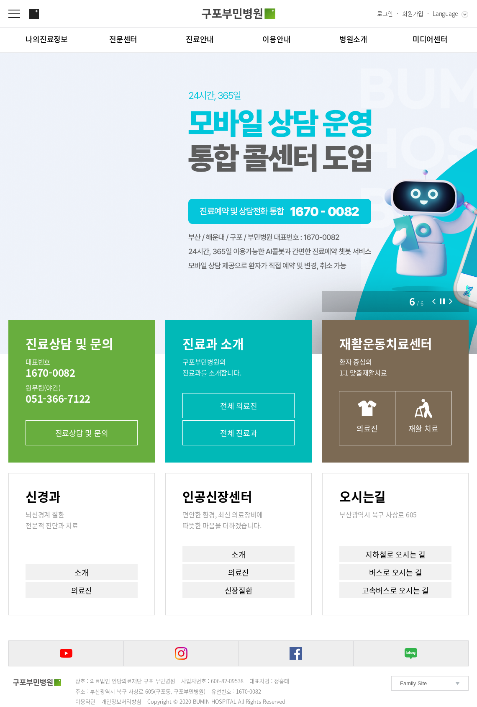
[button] (434, 301)
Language (445, 13)
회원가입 (412, 13)
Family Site (413, 683)
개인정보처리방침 (121, 701)
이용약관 (85, 701)
